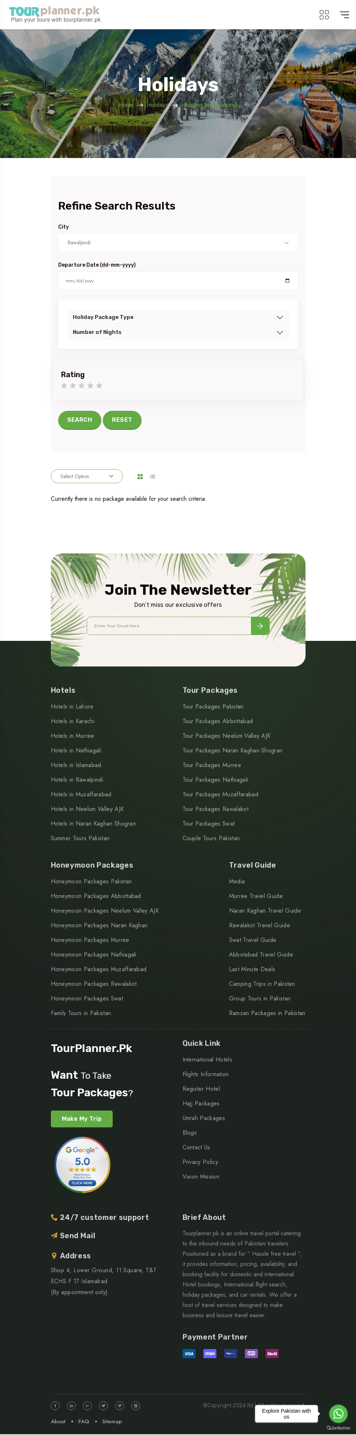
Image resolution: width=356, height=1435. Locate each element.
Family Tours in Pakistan (81, 1014)
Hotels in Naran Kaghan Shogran (93, 824)
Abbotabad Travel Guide (261, 955)
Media (237, 882)
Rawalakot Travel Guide (259, 926)
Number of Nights (97, 332)
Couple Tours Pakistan (211, 839)
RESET (122, 419)
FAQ (83, 1422)
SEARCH (80, 419)
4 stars (90, 386)
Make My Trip (82, 1119)
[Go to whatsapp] (338, 1414)
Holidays (157, 105)
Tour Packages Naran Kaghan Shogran (233, 751)
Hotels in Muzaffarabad (81, 795)
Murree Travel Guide (256, 897)
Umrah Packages (204, 1119)
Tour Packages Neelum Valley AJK (227, 737)
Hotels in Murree (72, 737)
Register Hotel (201, 1089)
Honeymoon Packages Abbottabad (96, 897)
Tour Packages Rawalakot (215, 810)
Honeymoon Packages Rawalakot (94, 985)
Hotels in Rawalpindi (77, 781)
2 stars (73, 386)
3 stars (82, 386)
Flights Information (206, 1075)
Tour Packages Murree (212, 766)
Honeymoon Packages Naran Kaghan (99, 926)
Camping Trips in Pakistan (262, 985)
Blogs (190, 1133)
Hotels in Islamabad (76, 766)
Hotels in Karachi (72, 722)
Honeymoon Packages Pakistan (91, 882)
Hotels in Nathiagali (76, 751)
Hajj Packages (201, 1104)
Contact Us (196, 1148)
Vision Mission (201, 1177)
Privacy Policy (200, 1162)
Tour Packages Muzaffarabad (220, 795)
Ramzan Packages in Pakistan (267, 1014)
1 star (64, 386)
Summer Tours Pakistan (80, 839)
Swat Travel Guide (252, 941)
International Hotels (207, 1060)
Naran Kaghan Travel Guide (265, 912)
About (58, 1422)
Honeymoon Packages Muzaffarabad (99, 970)
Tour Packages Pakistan (213, 707)
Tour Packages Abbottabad (218, 722)
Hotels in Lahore (72, 707)
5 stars (99, 386)
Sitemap (112, 1422)
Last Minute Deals (252, 970)
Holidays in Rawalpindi (209, 105)
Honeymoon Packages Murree (90, 941)
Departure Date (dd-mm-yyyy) (97, 265)
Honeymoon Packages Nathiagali (93, 955)
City (63, 227)
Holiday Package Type (103, 317)
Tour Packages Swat (209, 824)
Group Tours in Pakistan (260, 999)
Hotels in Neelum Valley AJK (87, 810)
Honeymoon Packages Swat (87, 999)
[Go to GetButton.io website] (338, 1427)
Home (126, 105)
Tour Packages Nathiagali (215, 781)
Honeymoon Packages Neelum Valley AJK (105, 912)
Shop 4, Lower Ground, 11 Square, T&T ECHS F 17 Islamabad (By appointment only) (104, 1282)
